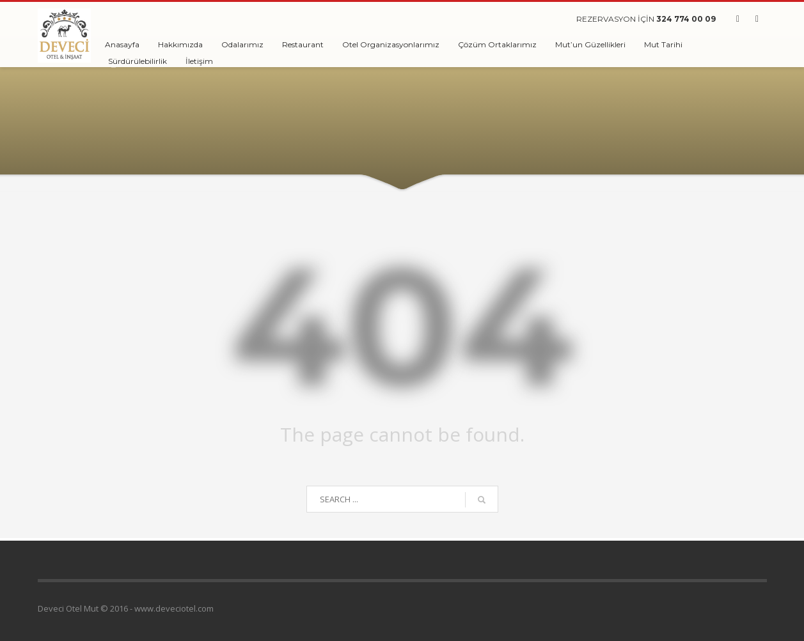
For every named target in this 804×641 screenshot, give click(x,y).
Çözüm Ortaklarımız (497, 44)
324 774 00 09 (686, 19)
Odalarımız (242, 44)
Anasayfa (122, 44)
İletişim (199, 61)
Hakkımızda (180, 44)
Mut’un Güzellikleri (590, 44)
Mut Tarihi (663, 44)
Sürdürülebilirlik (137, 61)
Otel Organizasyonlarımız (390, 44)
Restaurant (303, 44)
